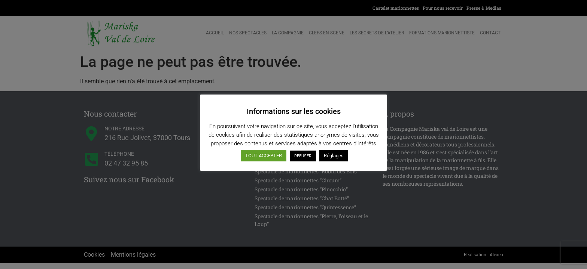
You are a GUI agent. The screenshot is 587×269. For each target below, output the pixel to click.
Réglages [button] (334, 155)
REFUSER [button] (302, 156)
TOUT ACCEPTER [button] (263, 155)
